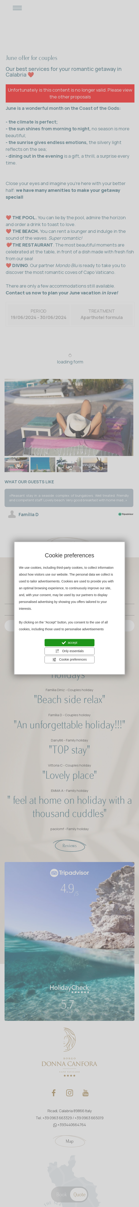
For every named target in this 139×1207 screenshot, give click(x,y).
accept (69, 643)
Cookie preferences (69, 660)
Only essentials (69, 651)
